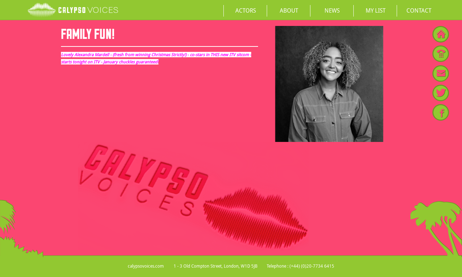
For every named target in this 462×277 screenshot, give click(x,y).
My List (375, 10)
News (332, 10)
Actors (245, 10)
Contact (418, 10)
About (289, 10)
